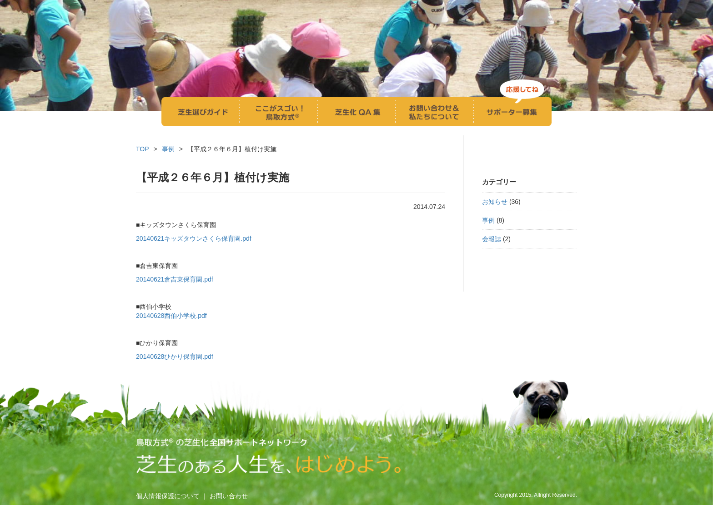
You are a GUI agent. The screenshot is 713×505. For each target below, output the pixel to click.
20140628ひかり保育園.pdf (174, 356)
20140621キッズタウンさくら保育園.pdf (193, 238)
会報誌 (491, 239)
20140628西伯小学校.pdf (171, 315)
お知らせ (494, 201)
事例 (488, 220)
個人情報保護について (168, 496)
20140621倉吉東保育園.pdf (174, 279)
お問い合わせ (229, 496)
